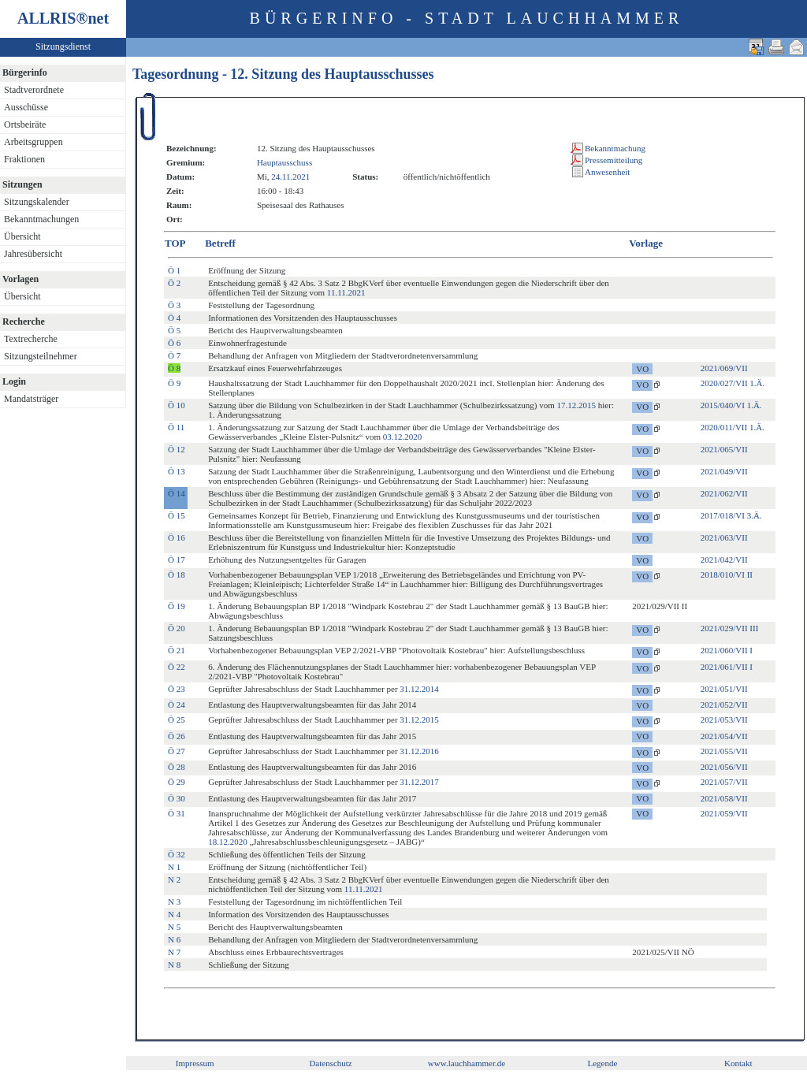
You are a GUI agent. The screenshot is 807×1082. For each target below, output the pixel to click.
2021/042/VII (724, 559)
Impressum (195, 1063)
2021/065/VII (724, 449)
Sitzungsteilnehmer (40, 356)
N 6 (174, 939)
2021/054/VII (724, 736)
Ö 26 (176, 736)
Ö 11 (176, 427)
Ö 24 (176, 704)
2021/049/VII (724, 471)
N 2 (174, 879)
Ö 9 (174, 383)
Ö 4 (174, 317)
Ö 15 (176, 515)
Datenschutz (330, 1063)
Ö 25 (176, 719)
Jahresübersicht (33, 253)
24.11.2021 (290, 176)
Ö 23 (176, 688)
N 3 (174, 901)
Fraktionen (24, 159)
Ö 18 (176, 574)
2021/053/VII (724, 719)
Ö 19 (176, 606)
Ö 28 (176, 767)
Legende (602, 1063)
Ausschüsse (26, 107)
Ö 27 (176, 751)
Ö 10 (176, 405)
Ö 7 (174, 355)
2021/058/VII (724, 798)
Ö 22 (176, 666)
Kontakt (738, 1063)
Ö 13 (176, 471)
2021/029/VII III (730, 628)
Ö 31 (176, 813)
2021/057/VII (724, 781)
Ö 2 (174, 283)
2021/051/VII (724, 688)
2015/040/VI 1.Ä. (731, 405)
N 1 (174, 867)
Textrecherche (31, 338)
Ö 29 (176, 781)
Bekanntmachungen (41, 219)
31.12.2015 (419, 719)
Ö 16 (176, 537)
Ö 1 (174, 270)
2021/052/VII (724, 704)
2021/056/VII (724, 767)
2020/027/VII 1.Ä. (733, 383)
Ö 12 (176, 449)
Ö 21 (176, 650)
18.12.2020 (227, 841)
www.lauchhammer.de (466, 1063)
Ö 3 (174, 305)
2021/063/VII (724, 537)
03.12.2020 (402, 436)
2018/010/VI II (727, 574)
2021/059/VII (724, 813)
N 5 (174, 926)
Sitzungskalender (36, 201)
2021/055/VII (724, 751)
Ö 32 (176, 854)
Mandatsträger (31, 398)
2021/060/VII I (727, 650)
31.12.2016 (419, 751)
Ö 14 (176, 493)
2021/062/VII (724, 493)
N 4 (174, 914)
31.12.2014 (419, 688)
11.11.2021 (346, 292)
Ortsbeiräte (25, 124)
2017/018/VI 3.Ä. (731, 515)
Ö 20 (176, 628)
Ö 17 (176, 559)
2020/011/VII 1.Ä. (732, 427)
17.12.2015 (577, 405)
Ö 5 (174, 330)
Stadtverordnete (34, 89)
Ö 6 (174, 343)
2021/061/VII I (727, 666)
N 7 (174, 952)
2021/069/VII (724, 368)
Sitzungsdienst (63, 46)
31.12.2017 (419, 781)
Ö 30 (176, 798)
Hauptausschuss (284, 162)
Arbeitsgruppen (33, 141)
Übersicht (22, 236)
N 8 (174, 964)
